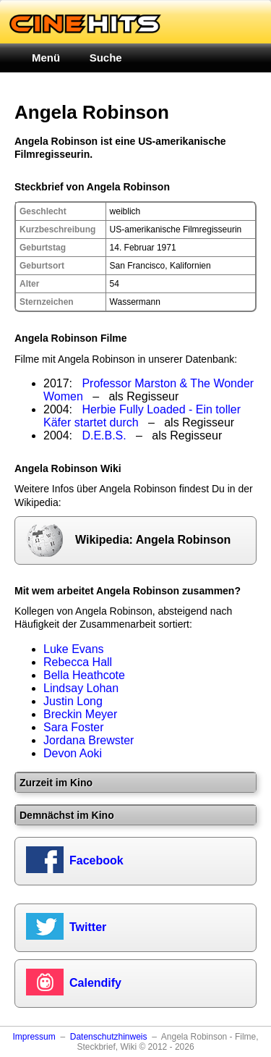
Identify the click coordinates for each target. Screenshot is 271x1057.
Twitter (87, 927)
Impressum (33, 1037)
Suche (106, 57)
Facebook (96, 860)
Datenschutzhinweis (108, 1037)
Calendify (95, 983)
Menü (46, 57)
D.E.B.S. (104, 435)
